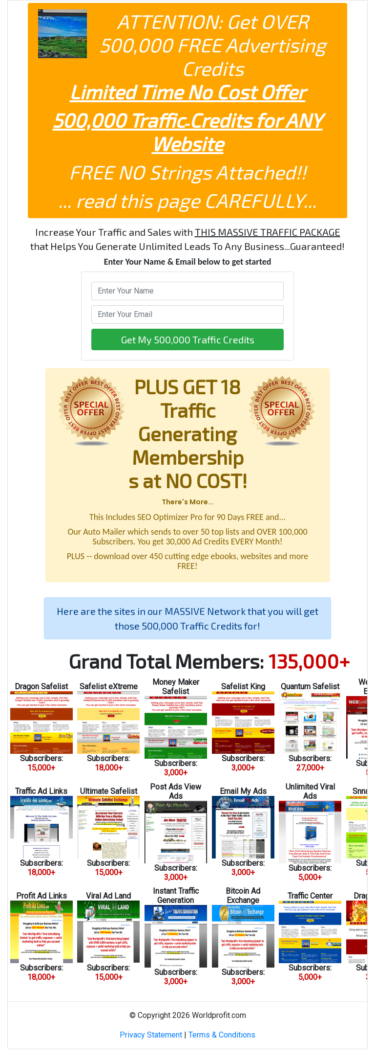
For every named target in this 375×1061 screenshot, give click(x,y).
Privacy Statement (151, 1034)
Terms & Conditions (221, 1034)
